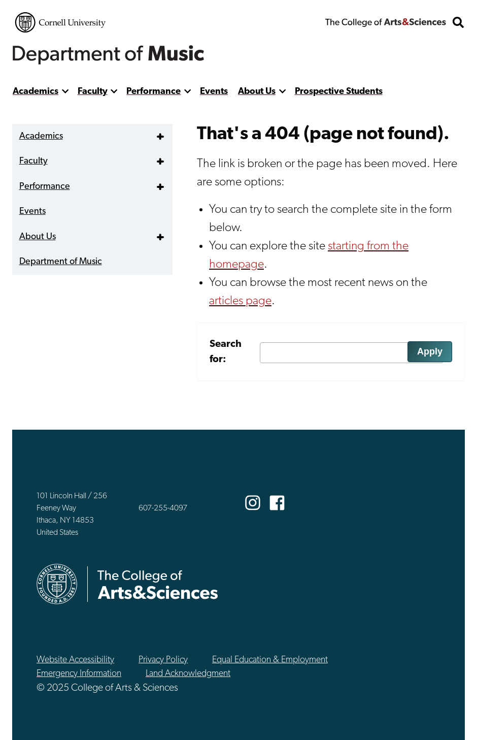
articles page (240, 301)
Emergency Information (79, 674)
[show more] (65, 92)
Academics (35, 91)
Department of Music (60, 262)
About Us (257, 91)
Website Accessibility (75, 660)
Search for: (226, 352)
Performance (153, 91)
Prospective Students (339, 91)
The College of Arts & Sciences (386, 22)
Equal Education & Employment (270, 660)
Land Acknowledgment (188, 674)
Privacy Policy (163, 660)
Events (214, 91)
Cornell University (60, 22)
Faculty (93, 91)
